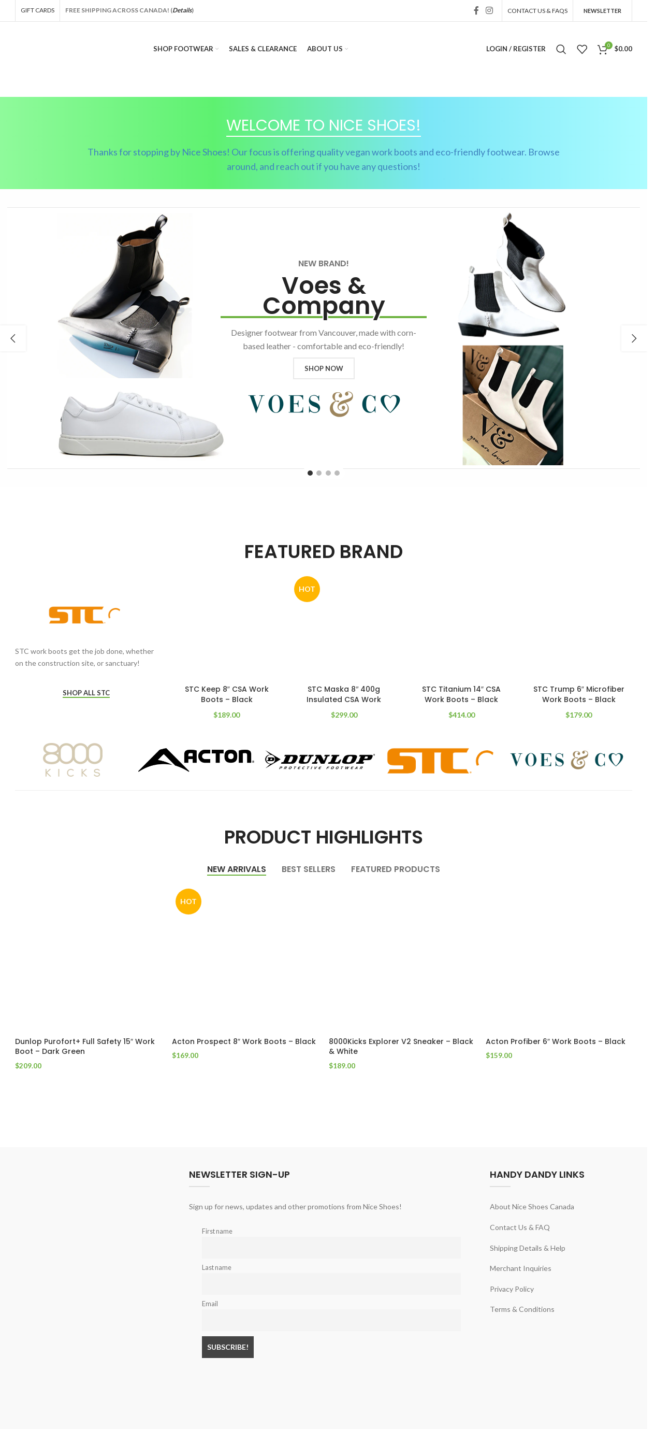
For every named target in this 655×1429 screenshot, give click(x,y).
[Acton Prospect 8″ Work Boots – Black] (245, 958)
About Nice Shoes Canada (532, 1206)
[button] (13, 338)
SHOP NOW (323, 368)
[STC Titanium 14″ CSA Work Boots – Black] (461, 626)
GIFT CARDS (37, 10)
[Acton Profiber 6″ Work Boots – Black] (559, 958)
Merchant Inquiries (520, 1267)
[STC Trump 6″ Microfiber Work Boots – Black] (578, 626)
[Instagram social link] (490, 10)
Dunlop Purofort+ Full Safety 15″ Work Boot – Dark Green (85, 1046)
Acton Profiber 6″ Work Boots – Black (555, 1041)
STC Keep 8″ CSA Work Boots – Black (227, 694)
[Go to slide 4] (337, 473)
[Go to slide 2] (319, 473)
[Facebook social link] (476, 10)
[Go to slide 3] (328, 473)
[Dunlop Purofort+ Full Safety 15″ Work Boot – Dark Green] (88, 958)
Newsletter (602, 10)
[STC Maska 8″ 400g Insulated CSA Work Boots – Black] (344, 626)
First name (217, 1231)
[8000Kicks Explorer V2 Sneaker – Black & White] (402, 958)
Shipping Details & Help (527, 1246)
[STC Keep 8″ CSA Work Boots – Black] (227, 626)
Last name (216, 1267)
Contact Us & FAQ (520, 1226)
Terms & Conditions (522, 1308)
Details (182, 10)
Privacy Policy (512, 1288)
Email (210, 1303)
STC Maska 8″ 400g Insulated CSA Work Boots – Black (344, 699)
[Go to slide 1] (310, 473)
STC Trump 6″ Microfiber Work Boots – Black (578, 694)
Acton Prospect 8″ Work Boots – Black (244, 1041)
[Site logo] (49, 48)
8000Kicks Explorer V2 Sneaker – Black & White (401, 1046)
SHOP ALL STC (86, 693)
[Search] (561, 49)
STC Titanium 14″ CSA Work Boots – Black (461, 694)
